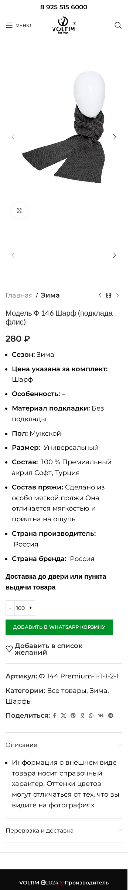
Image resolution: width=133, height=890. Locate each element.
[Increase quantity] (30, 608)
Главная (19, 295)
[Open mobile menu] (18, 25)
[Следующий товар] (117, 295)
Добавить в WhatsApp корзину (59, 627)
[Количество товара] (20, 608)
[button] (13, 136)
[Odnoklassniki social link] (82, 716)
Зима (50, 295)
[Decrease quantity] (10, 608)
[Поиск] (118, 25)
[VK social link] (101, 716)
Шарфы (19, 701)
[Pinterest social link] (73, 716)
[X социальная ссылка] (63, 716)
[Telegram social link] (111, 716)
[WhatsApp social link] (91, 716)
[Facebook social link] (54, 716)
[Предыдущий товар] (99, 295)
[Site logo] (64, 25)
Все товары (66, 691)
